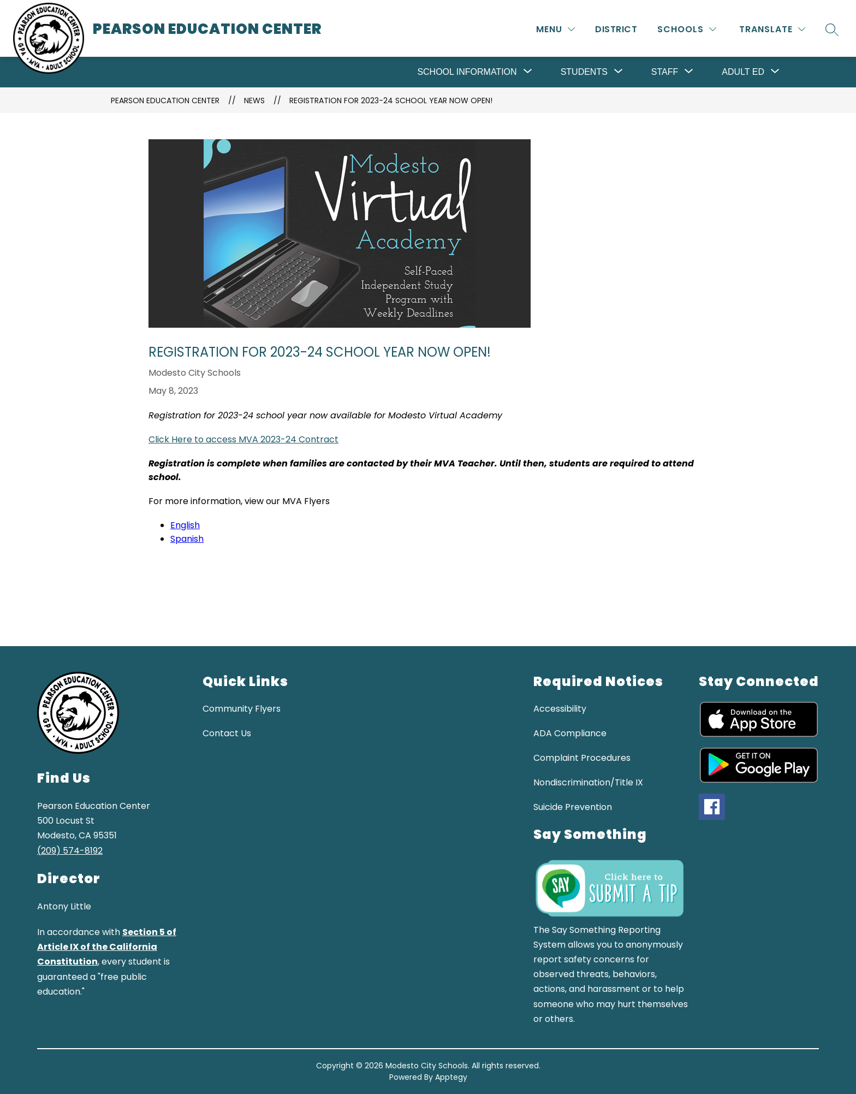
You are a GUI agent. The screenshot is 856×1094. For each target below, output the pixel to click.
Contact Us (227, 733)
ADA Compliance (570, 733)
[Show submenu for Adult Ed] (743, 72)
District (616, 29)
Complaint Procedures (582, 758)
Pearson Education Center (165, 100)
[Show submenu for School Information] (466, 72)
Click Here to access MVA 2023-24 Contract (243, 439)
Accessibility (559, 708)
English (185, 525)
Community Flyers (242, 708)
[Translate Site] (772, 29)
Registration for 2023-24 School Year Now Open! (390, 100)
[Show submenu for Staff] (664, 72)
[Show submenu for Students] (584, 72)
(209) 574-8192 (70, 850)
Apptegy (451, 1077)
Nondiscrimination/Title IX (588, 782)
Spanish (187, 539)
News (254, 100)
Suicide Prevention (572, 807)
